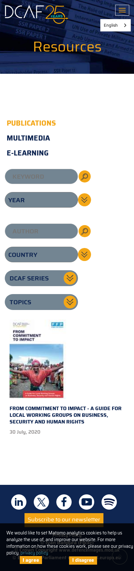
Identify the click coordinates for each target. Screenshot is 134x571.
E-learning (28, 153)
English (111, 25)
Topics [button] (20, 302)
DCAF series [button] (29, 278)
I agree (31, 560)
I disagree (83, 560)
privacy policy (34, 552)
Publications (31, 123)
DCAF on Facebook (64, 502)
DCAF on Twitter (41, 502)
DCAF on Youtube (86, 502)
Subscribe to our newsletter (64, 519)
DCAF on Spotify (109, 502)
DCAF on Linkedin (18, 502)
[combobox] (115, 25)
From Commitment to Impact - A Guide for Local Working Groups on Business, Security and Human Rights (66, 373)
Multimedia (28, 138)
